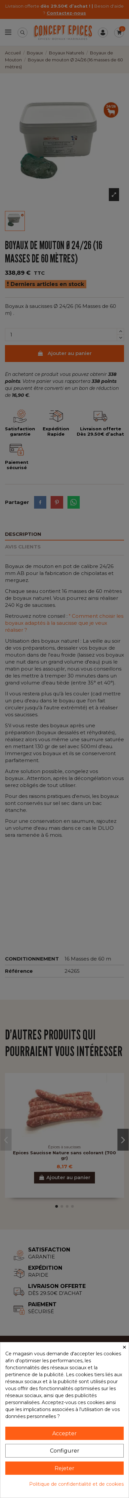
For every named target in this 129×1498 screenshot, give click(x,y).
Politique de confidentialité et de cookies (76, 1484)
